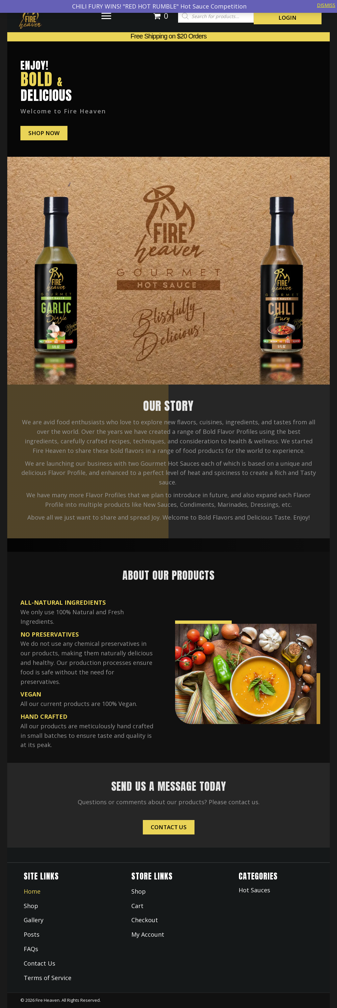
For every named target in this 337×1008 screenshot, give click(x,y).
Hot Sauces (254, 890)
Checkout (144, 920)
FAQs (31, 949)
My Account (147, 934)
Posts (31, 934)
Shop (31, 906)
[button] (106, 16)
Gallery (33, 920)
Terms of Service (47, 978)
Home (32, 891)
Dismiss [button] (326, 5)
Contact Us (39, 963)
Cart (137, 906)
